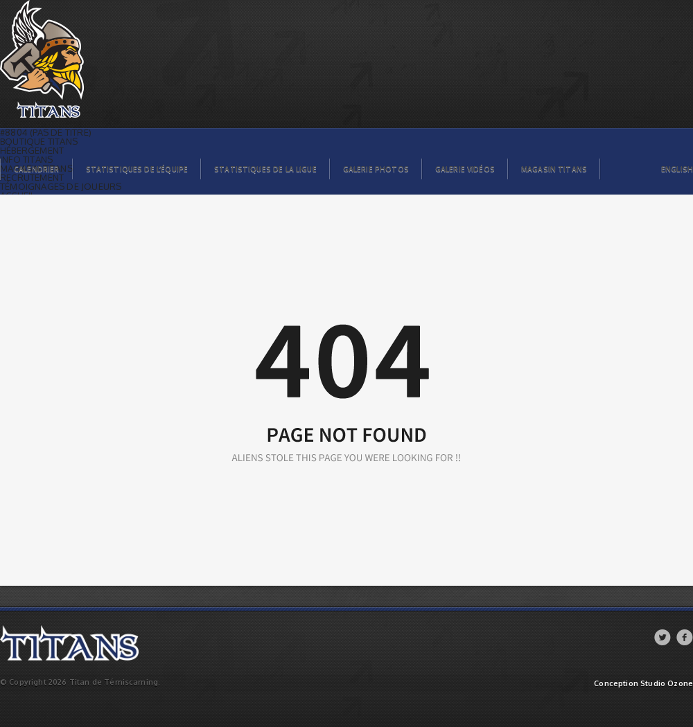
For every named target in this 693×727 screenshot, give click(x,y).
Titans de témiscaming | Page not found (75, 4)
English (677, 169)
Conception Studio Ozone (643, 684)
